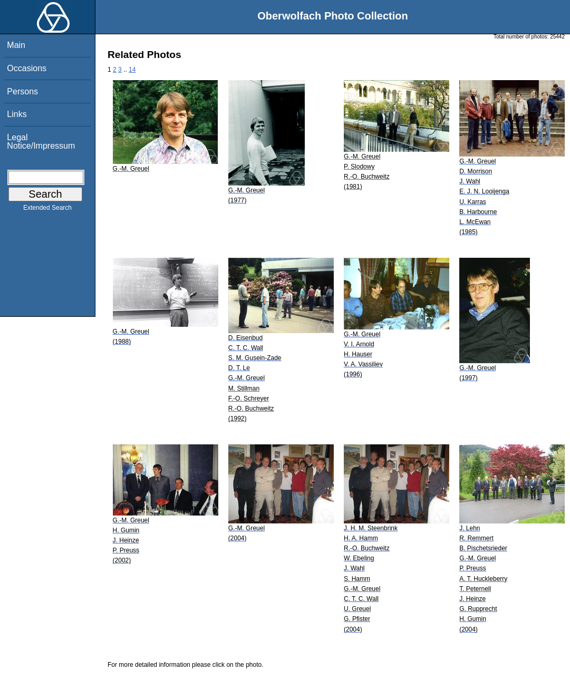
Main (16, 45)
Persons (22, 91)
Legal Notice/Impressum (41, 141)
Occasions (26, 68)
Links (16, 114)
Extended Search (47, 210)
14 (132, 69)
